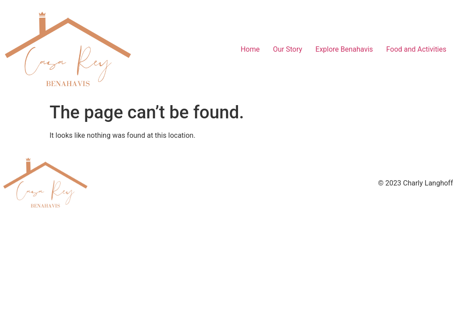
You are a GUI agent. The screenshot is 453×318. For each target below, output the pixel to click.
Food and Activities (416, 49)
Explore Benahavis (344, 49)
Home (250, 49)
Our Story (287, 49)
